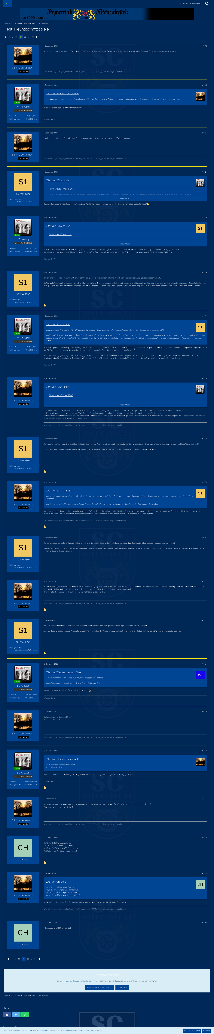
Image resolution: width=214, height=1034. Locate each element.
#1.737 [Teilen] (204, 798)
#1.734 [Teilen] (204, 664)
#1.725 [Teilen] (204, 217)
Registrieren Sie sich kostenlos (111, 981)
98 (33, 37)
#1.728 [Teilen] (204, 378)
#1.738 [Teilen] (204, 837)
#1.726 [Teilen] (204, 272)
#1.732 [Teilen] (204, 581)
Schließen (206, 1030)
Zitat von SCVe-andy (57, 180)
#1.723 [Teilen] (204, 133)
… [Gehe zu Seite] (12, 37)
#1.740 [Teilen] (204, 922)
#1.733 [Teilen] (204, 620)
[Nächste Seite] (37, 37)
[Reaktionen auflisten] (46, 305)
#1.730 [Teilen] (204, 482)
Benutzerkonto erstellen (99, 987)
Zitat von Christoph (56, 881)
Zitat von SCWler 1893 (61, 188)
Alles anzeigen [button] (125, 198)
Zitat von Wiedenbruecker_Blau (63, 672)
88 (25, 37)
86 (16, 37)
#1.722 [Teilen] (204, 85)
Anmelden (122, 987)
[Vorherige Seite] (6, 37)
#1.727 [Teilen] (204, 316)
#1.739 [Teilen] (204, 873)
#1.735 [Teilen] (204, 711)
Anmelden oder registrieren (190, 3)
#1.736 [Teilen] (204, 751)
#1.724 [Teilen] (204, 172)
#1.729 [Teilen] (204, 438)
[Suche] (207, 3)
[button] (7, 1014)
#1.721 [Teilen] (204, 46)
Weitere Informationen (192, 1030)
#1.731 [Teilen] (204, 537)
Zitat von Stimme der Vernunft (62, 93)
